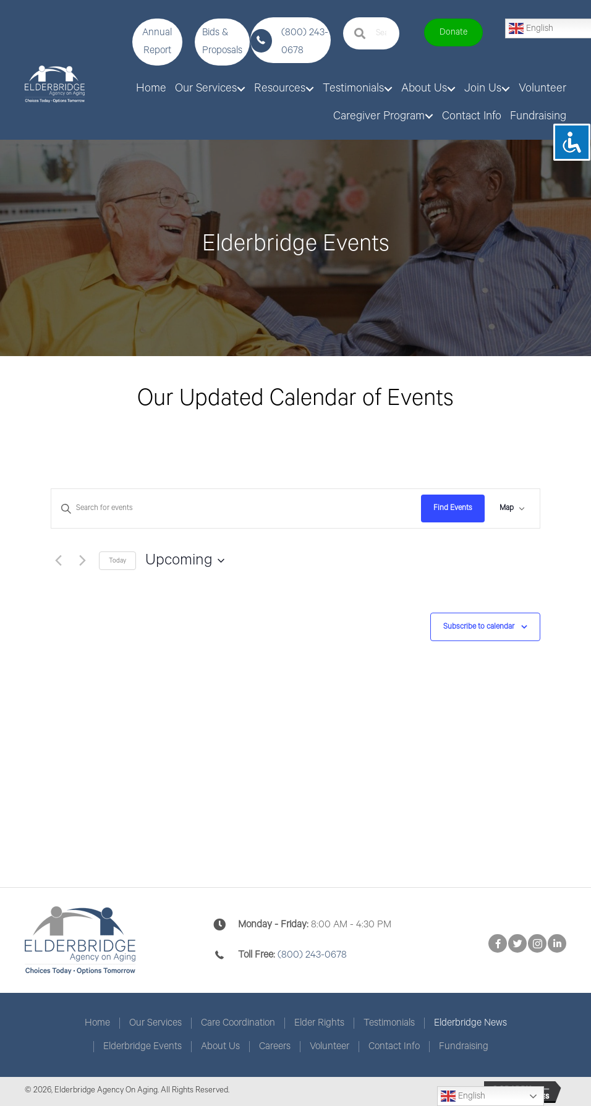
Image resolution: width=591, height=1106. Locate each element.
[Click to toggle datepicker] (184, 560)
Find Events (452, 508)
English (463, 1096)
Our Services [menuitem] (155, 1023)
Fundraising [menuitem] (463, 1046)
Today (117, 560)
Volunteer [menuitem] (329, 1046)
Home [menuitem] (97, 1023)
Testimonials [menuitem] (389, 1023)
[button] (157, 42)
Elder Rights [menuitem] (319, 1023)
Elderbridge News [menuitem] (470, 1023)
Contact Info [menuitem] (394, 1046)
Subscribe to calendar (478, 626)
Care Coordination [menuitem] (238, 1023)
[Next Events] (82, 560)
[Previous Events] (58, 560)
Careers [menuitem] (275, 1046)
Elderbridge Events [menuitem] (142, 1046)
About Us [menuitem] (220, 1046)
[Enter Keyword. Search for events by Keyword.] (236, 508)
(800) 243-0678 (312, 955)
